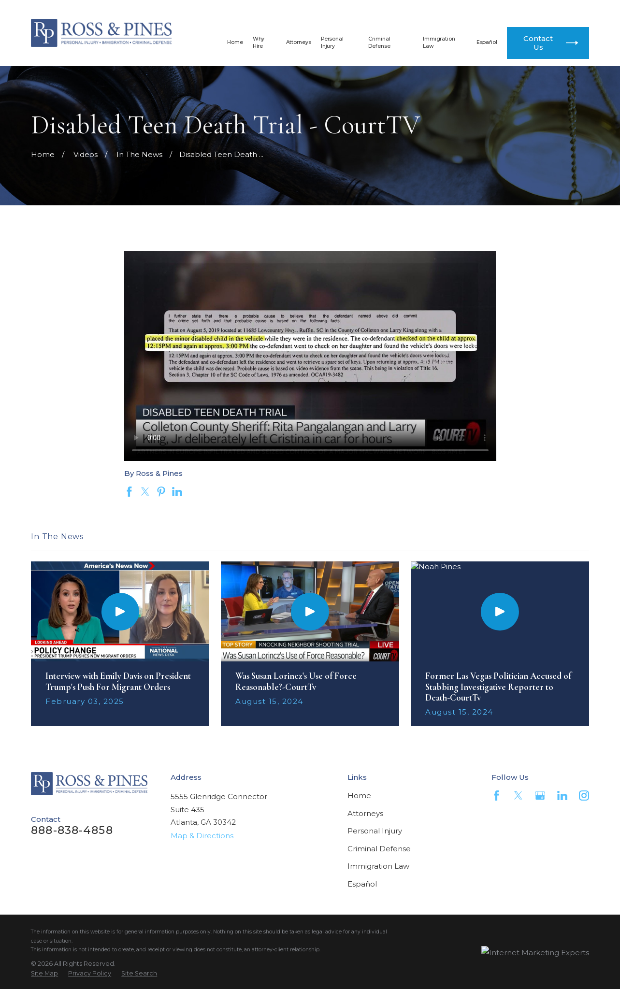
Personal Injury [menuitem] (332, 42)
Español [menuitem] (486, 42)
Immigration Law (378, 866)
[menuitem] (44, 973)
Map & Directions (202, 835)
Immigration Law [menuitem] (439, 42)
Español (362, 884)
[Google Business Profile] (540, 795)
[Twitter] (518, 795)
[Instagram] (584, 795)
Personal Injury (374, 830)
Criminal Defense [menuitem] (379, 42)
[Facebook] (496, 795)
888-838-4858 (408, 9)
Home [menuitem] (235, 42)
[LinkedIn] (562, 795)
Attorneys (365, 813)
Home (359, 795)
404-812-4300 (533, 9)
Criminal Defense (379, 848)
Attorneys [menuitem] (298, 42)
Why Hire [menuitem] (259, 42)
